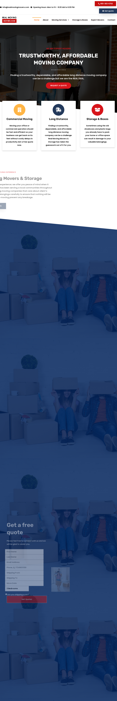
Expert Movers (55, 25)
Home (30, 20)
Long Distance (58, 130)
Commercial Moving (19, 130)
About (39, 20)
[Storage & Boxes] (97, 121)
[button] (108, 10)
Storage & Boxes (38, 25)
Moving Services (53, 20)
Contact (58, 30)
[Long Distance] (58, 121)
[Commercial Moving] (19, 121)
